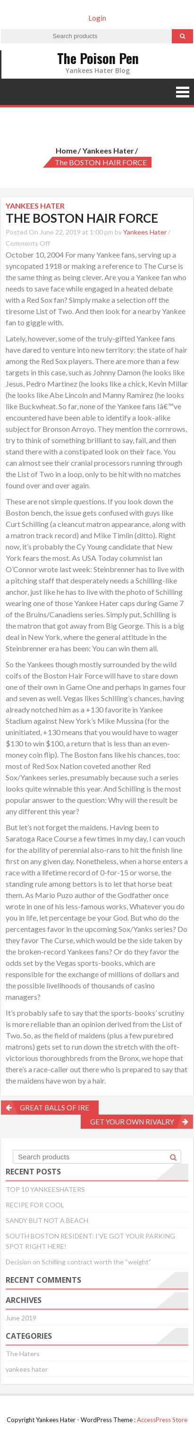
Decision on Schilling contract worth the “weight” (78, 1262)
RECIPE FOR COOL (35, 1205)
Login (97, 18)
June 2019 (21, 1318)
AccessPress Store (162, 1420)
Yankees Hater (145, 232)
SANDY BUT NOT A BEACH (47, 1220)
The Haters (23, 1354)
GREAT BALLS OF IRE (54, 1107)
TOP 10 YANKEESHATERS (45, 1189)
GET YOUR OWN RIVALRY (132, 1121)
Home (66, 150)
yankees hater (108, 150)
